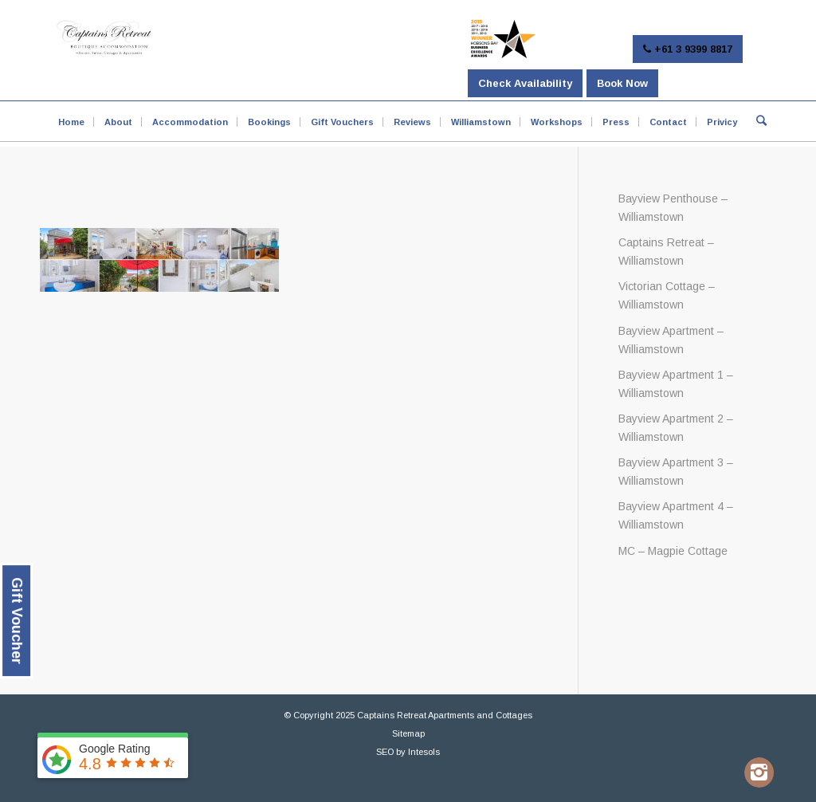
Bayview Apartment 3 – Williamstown (675, 471)
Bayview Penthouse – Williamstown (673, 207)
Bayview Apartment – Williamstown (671, 340)
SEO (385, 752)
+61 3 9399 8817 (687, 49)
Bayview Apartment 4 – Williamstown (675, 515)
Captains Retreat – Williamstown (666, 251)
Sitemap (408, 733)
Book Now (622, 83)
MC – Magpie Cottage (673, 550)
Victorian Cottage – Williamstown (666, 295)
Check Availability (525, 83)
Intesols (424, 752)
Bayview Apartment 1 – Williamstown (675, 383)
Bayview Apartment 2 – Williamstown (675, 427)
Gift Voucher (17, 620)
